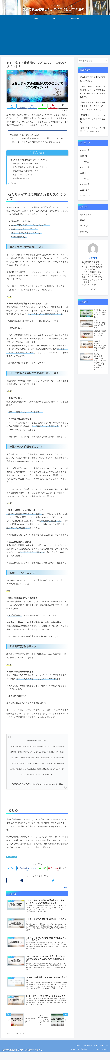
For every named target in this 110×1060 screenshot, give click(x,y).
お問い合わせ (85, 1053)
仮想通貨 (84, 231)
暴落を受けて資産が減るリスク (26, 164)
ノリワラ (93, 258)
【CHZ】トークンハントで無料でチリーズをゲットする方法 (92, 118)
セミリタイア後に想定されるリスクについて (29, 160)
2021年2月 (84, 184)
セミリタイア (11, 858)
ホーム (76, 1053)
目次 (35, 152)
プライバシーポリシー (99, 1053)
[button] (106, 60)
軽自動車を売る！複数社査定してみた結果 (92, 79)
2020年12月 (85, 195)
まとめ (13, 184)
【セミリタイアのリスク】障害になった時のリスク (92, 129)
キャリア (84, 226)
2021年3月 (84, 179)
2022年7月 (84, 150)
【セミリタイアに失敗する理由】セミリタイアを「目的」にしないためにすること (92, 106)
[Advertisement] (55, 39)
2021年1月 (84, 190)
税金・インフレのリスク (23, 175)
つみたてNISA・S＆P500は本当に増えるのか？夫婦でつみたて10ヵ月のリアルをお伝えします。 (93, 91)
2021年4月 (84, 173)
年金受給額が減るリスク (23, 179)
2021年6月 (84, 162)
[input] (93, 60)
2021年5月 (84, 167)
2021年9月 (84, 156)
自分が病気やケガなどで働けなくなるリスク (32, 168)
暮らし (83, 220)
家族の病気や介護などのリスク (26, 171)
